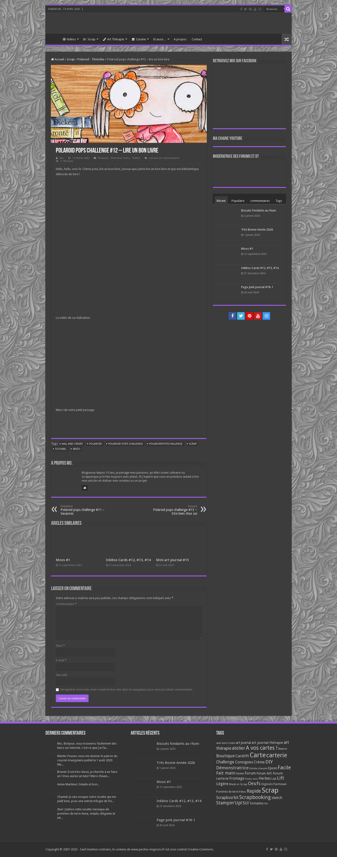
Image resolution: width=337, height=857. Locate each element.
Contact (197, 39)
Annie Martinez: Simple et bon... (78, 784)
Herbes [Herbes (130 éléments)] (265, 778)
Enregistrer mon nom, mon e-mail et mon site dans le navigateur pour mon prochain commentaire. (127, 689)
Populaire (237, 201)
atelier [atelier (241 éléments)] (238, 748)
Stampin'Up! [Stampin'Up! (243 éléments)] (229, 803)
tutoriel (60, 449)
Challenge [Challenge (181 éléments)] (225, 762)
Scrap (89, 39)
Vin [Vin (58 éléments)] (266, 803)
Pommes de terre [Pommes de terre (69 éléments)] (227, 791)
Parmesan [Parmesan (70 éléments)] (280, 784)
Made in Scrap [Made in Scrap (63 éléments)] (238, 784)
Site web (61, 675)
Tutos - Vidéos (131, 158)
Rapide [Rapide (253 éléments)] (254, 791)
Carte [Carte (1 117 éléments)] (258, 755)
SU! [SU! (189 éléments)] (246, 802)
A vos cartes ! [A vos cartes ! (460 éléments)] (262, 748)
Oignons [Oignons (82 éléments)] (267, 784)
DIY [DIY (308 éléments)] (269, 762)
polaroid (95, 443)
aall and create (72, 443)
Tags (279, 201)
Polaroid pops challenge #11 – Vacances (85, 510)
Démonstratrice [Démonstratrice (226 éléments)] (232, 767)
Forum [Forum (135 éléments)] (250, 773)
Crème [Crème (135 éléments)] (259, 762)
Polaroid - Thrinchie (90, 59)
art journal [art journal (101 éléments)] (243, 743)
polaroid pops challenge (125, 443)
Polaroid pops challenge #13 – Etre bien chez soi (173, 510)
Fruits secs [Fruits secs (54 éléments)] (251, 778)
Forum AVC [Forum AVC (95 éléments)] (264, 773)
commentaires (260, 201)
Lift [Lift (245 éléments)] (280, 778)
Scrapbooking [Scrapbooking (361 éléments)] (255, 797)
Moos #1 (63, 560)
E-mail (61, 660)
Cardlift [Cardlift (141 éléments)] (242, 756)
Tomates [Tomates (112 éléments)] (256, 803)
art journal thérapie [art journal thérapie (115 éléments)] (267, 743)
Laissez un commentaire (164, 158)
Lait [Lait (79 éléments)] (274, 778)
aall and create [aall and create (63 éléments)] (225, 743)
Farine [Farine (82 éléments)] (240, 773)
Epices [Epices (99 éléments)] (272, 768)
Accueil (54, 39)
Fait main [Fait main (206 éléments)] (225, 772)
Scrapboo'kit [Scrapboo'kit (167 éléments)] (227, 797)
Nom (60, 645)
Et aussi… (159, 39)
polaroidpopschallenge (166, 443)
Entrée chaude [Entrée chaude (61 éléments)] (258, 768)
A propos (180, 39)
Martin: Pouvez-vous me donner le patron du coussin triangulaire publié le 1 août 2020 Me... (87, 760)
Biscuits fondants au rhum (258, 210)
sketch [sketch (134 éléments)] (277, 797)
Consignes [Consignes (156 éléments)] (244, 762)
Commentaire (66, 604)
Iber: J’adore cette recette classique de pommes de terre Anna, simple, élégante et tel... (86, 813)
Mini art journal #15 (172, 560)
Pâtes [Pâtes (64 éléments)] (242, 791)
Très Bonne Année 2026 (257, 229)
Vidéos (69, 39)
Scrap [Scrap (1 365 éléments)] (270, 790)
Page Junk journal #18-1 (257, 287)
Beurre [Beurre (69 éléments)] (282, 748)
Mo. (62, 158)
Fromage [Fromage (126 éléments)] (236, 778)
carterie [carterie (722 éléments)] (276, 755)
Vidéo (76, 449)
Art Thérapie (113, 39)
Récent (221, 201)
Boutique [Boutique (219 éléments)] (225, 755)
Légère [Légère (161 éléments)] (222, 783)
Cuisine (139, 39)
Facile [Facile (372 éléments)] (284, 767)
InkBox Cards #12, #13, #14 (128, 560)
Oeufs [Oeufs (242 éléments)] (254, 783)
